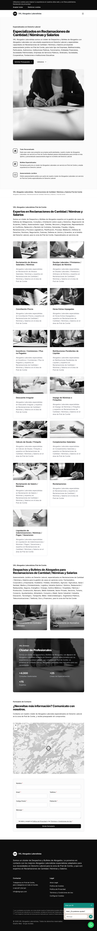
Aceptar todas (18, 7)
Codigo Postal (21, 801)
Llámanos (41, 62)
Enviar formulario (48, 826)
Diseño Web (17, 924)
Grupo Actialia (28, 924)
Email (18, 792)
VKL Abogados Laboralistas (27, 14)
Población (54, 801)
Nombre (19, 783)
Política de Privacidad (39, 821)
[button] (48, 748)
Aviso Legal (54, 883)
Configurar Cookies (57, 896)
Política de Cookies (57, 886)
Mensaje (19, 810)
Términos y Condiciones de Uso (61, 821)
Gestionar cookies (34, 7)
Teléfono (53, 792)
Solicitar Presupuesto (23, 62)
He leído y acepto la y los (46, 821)
